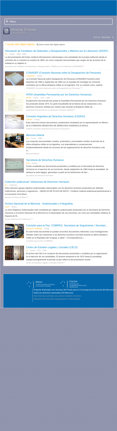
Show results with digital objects (51, 44)
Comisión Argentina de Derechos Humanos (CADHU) (55, 116)
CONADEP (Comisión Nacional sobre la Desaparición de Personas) (63, 72)
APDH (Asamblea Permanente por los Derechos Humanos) (59, 94)
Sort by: (97, 37)
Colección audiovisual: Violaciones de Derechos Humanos (37, 181)
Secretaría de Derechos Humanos (45, 160)
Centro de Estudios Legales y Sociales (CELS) (52, 247)
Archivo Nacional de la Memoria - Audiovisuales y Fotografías (39, 203)
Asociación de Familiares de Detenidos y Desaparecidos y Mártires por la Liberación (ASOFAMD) (59, 50)
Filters (11, 21)
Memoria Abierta (35, 135)
